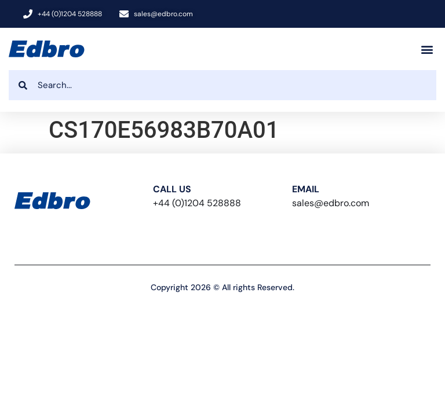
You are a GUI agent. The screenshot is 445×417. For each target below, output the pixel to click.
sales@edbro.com (330, 203)
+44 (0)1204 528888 (197, 203)
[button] (426, 48)
